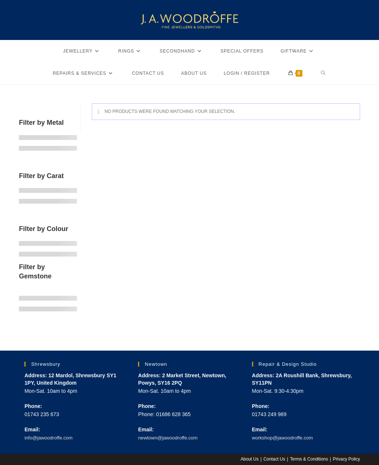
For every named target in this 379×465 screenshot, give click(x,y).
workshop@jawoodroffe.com (285, 438)
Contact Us (273, 459)
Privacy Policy (346, 459)
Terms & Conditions (308, 459)
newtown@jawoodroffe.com (170, 438)
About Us (248, 459)
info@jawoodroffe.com (50, 438)
